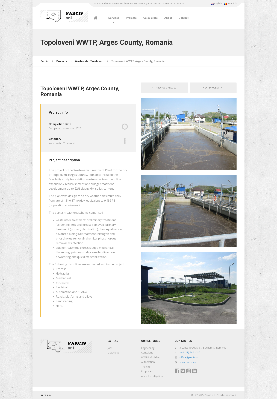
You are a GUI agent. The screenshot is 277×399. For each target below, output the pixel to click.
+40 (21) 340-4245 (190, 352)
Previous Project (165, 87)
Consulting (147, 352)
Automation (148, 362)
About (168, 17)
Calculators (150, 17)
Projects (131, 17)
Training (145, 366)
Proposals (147, 371)
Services (113, 17)
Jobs (110, 348)
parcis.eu (45, 395)
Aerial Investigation (152, 376)
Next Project (212, 87)
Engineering (147, 348)
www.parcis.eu (187, 362)
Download (113, 352)
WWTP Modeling (150, 357)
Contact (183, 17)
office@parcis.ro (188, 357)
